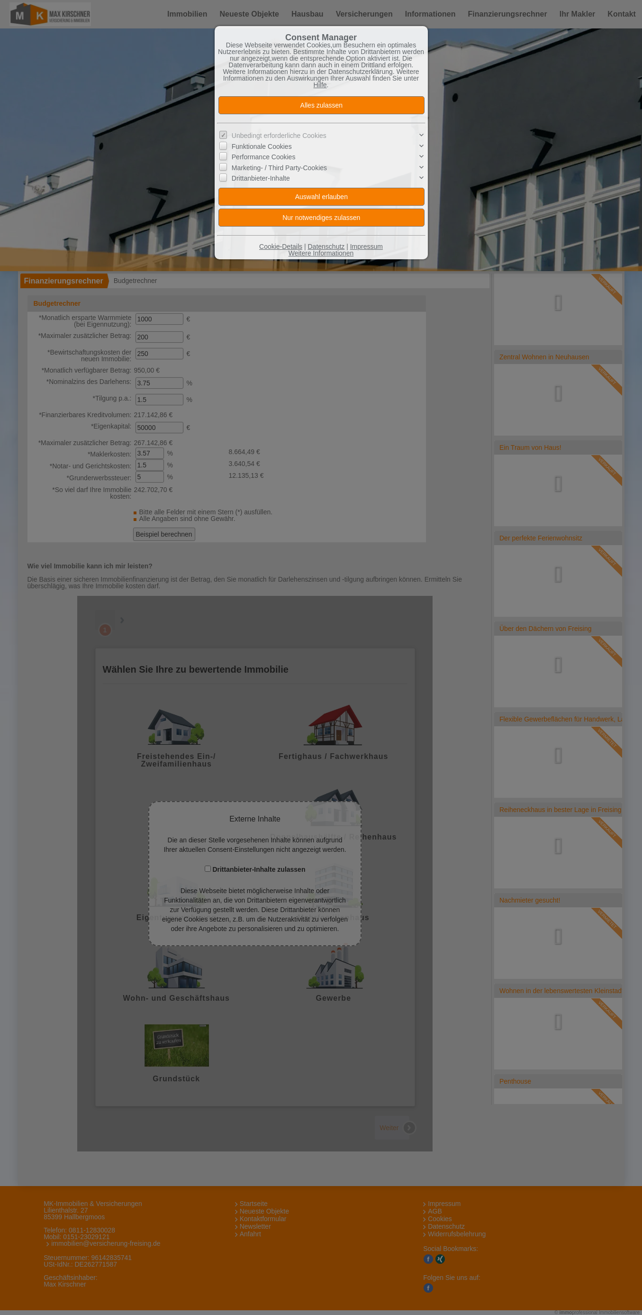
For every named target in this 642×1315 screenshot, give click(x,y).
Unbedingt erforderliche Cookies (279, 135)
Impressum (366, 246)
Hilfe (320, 85)
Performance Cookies (264, 157)
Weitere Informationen (321, 253)
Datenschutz (325, 246)
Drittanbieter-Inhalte (261, 178)
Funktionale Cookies (262, 146)
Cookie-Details (280, 246)
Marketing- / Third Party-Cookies (279, 168)
